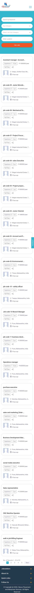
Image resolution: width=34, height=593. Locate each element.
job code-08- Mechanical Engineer (14, 110)
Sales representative (10, 488)
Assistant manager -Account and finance (14, 60)
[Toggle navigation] (30, 7)
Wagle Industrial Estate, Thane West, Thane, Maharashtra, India (21, 97)
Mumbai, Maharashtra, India (21, 399)
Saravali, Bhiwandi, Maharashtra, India (21, 525)
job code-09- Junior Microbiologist (14, 85)
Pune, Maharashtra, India (20, 323)
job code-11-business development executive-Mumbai (14, 337)
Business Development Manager (14, 438)
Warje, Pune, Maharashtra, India (21, 550)
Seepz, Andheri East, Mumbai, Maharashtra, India (21, 72)
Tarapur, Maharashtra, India (21, 298)
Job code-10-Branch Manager (14, 312)
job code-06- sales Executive (13, 161)
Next (27, 563)
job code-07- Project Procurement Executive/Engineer (14, 135)
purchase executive (10, 387)
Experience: (7, 63)
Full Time (7, 67)
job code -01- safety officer (13, 287)
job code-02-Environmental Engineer (14, 261)
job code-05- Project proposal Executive (14, 186)
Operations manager (10, 362)
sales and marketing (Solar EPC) (14, 412)
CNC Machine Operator (11, 513)
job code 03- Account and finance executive (14, 236)
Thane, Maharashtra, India (20, 273)
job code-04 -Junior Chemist (13, 211)
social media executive (11, 463)
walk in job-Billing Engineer (13, 538)
